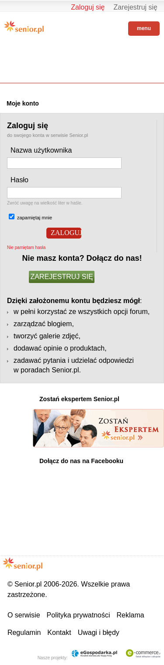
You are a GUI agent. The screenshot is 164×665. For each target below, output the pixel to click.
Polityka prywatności (78, 615)
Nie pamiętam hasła (26, 247)
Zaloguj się (88, 7)
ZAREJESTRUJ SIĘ (61, 276)
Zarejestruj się (135, 7)
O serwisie (23, 615)
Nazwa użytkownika (41, 150)
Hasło (19, 180)
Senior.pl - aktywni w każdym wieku (24, 27)
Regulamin (24, 632)
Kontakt (59, 632)
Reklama (130, 615)
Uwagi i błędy (98, 632)
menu (144, 28)
